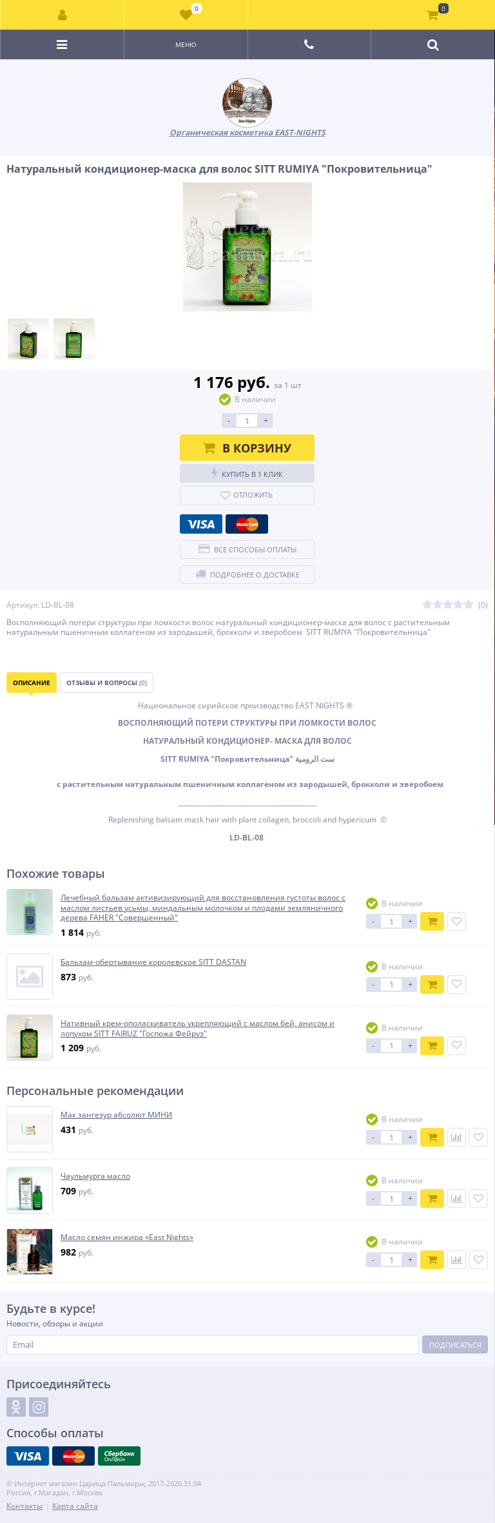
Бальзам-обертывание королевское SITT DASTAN (153, 962)
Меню (186, 44)
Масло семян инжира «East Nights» (127, 1237)
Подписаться (455, 1345)
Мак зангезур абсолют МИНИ (116, 1115)
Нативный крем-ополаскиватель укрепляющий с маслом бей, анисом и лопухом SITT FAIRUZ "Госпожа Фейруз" (198, 1028)
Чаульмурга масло (95, 1176)
